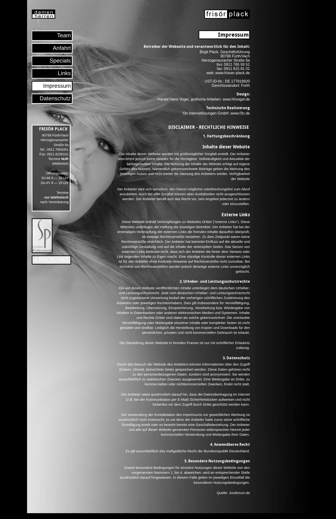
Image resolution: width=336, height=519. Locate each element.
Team (64, 35)
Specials (60, 60)
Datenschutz (55, 98)
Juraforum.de (239, 493)
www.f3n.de (240, 113)
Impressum (57, 86)
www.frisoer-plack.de (232, 73)
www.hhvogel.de (236, 99)
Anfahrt (62, 48)
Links (64, 73)
